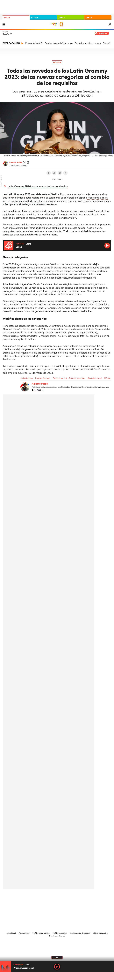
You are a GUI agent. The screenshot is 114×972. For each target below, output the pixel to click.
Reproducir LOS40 (107, 245)
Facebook (48, 173)
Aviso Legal (11, 933)
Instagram (40, 898)
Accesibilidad (24, 933)
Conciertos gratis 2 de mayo (59, 43)
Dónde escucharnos (57, 936)
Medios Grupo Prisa (57, 952)
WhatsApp (60, 173)
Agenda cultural (95, 378)
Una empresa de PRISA (57, 945)
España (6, 34)
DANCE (62, 18)
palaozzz (24, 162)
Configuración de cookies (80, 933)
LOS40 (7, 18)
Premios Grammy (42, 378)
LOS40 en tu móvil (100, 933)
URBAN (89, 18)
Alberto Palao (15, 162)
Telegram (65, 173)
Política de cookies (60, 933)
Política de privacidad (40, 933)
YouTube (51, 898)
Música (57, 62)
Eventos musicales (77, 378)
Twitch (68, 898)
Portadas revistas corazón (88, 43)
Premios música (60, 378)
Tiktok (46, 898)
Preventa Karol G (33, 43)
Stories (74, 898)
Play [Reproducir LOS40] (57, 967)
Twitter (54, 173)
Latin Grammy (26, 378)
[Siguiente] (109, 43)
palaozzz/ (28, 162)
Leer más (36, 390)
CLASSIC (34, 18)
